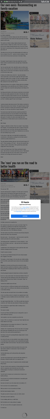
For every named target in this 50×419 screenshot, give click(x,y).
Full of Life (45, 1)
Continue (25, 216)
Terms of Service (26, 207)
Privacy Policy (23, 208)
